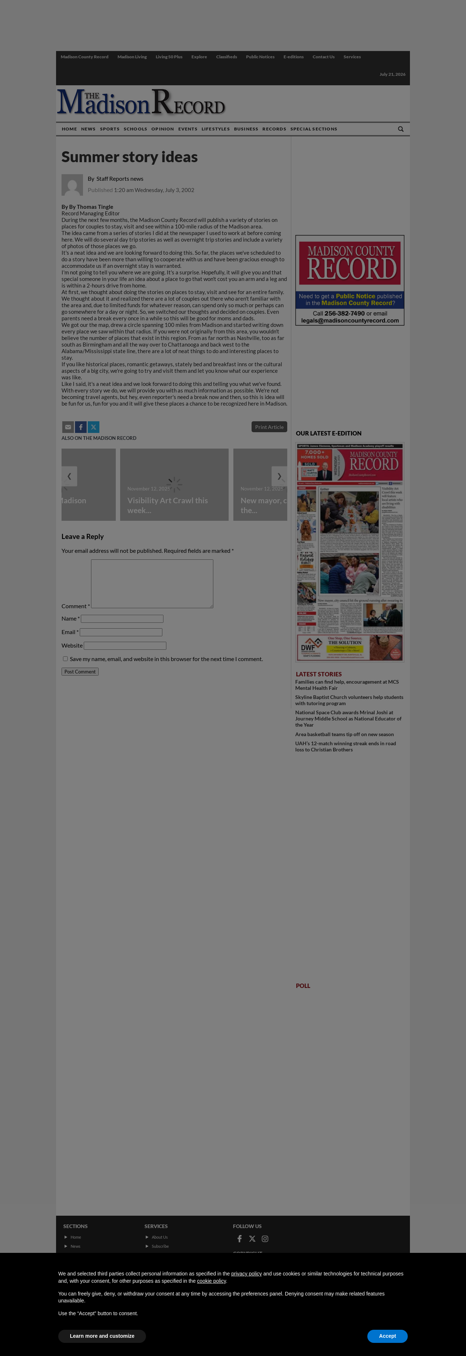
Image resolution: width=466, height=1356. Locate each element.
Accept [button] (387, 1336)
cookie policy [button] (211, 1281)
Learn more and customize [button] (102, 1336)
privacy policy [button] (246, 1274)
